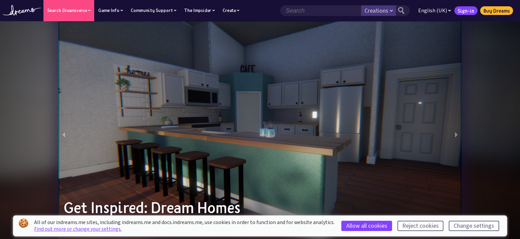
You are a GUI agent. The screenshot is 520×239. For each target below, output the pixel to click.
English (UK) (434, 10)
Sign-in (466, 10)
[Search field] (320, 10)
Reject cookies (420, 226)
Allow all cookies (366, 226)
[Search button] (403, 10)
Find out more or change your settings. (78, 229)
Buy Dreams (497, 10)
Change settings (474, 226)
